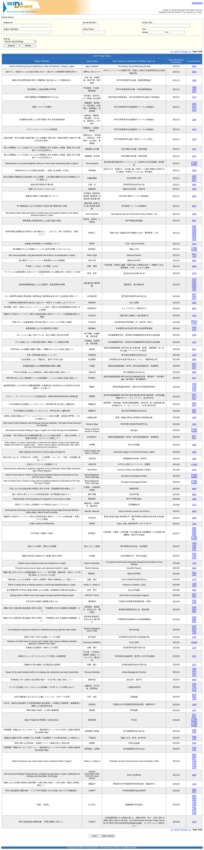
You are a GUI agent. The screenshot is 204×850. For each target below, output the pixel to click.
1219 (194, 784)
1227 (194, 106)
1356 (194, 424)
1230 (194, 342)
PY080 (194, 464)
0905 (194, 283)
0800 (194, 233)
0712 (194, 505)
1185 (194, 214)
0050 (194, 185)
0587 (194, 221)
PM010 (194, 321)
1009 (194, 89)
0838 (194, 737)
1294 (194, 335)
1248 (194, 290)
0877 (194, 759)
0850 (194, 235)
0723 (194, 149)
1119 (194, 256)
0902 (194, 609)
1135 (194, 383)
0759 (194, 470)
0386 (194, 303)
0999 (194, 288)
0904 (194, 281)
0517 (194, 294)
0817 (194, 299)
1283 (194, 417)
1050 (194, 170)
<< (172, 51)
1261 (194, 637)
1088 (194, 669)
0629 (194, 798)
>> (190, 51)
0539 (194, 607)
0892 (194, 359)
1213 (194, 244)
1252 (194, 390)
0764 (194, 296)
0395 (194, 176)
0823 (194, 180)
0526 (194, 66)
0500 (194, 226)
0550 (194, 228)
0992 (194, 286)
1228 (194, 809)
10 (186, 51)
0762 (194, 553)
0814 (194, 254)
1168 (194, 763)
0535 (194, 796)
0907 (194, 206)
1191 (194, 388)
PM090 (194, 164)
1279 (194, 108)
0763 (194, 556)
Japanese (197, 3)
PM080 (194, 642)
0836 (194, 189)
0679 (194, 178)
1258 (194, 80)
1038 (194, 524)
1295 (194, 459)
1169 (194, 543)
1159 (194, 563)
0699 (194, 754)
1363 (194, 355)
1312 (194, 97)
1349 (194, 110)
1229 (194, 545)
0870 (194, 308)
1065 (194, 761)
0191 (194, 364)
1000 (194, 240)
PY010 (194, 323)
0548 (194, 196)
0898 (194, 489)
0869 (194, 511)
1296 (194, 315)
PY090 (194, 162)
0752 (194, 279)
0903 (194, 72)
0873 (194, 656)
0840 (194, 757)
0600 (194, 231)
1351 (194, 550)
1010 (194, 92)
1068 (194, 452)
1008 (194, 87)
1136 (194, 386)
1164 (194, 104)
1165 (194, 805)
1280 (194, 813)
